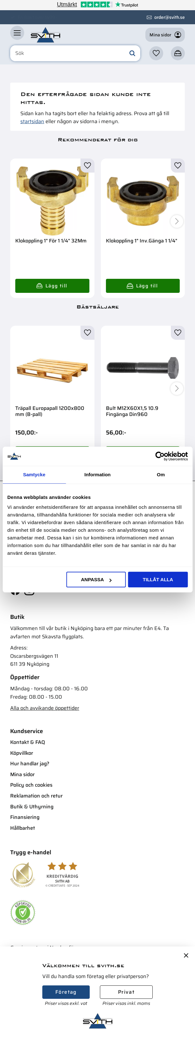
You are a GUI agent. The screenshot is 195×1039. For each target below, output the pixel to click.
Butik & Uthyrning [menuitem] (31, 807)
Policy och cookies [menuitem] (31, 785)
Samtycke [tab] (34, 474)
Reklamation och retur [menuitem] (36, 796)
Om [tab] (161, 474)
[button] (17, 35)
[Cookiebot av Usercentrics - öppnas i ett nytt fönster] (160, 456)
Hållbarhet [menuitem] (22, 828)
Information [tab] (97, 474)
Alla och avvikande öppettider (44, 708)
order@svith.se (169, 17)
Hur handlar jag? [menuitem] (29, 764)
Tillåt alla (158, 579)
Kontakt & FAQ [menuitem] (27, 742)
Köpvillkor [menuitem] (21, 753)
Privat (126, 992)
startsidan (32, 121)
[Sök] (132, 56)
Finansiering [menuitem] (24, 817)
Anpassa (96, 579)
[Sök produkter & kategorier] (75, 56)
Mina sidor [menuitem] (22, 774)
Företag (66, 992)
